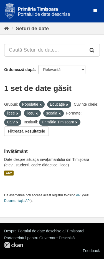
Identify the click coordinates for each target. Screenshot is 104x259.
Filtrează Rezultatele (26, 131)
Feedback (91, 250)
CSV (9, 173)
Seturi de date (32, 28)
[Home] (6, 28)
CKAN (13, 245)
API (78, 195)
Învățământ (15, 151)
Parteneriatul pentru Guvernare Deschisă (39, 238)
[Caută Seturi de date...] (44, 50)
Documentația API (17, 201)
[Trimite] (92, 50)
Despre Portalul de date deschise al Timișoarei (44, 231)
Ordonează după (19, 69)
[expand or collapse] (95, 10)
